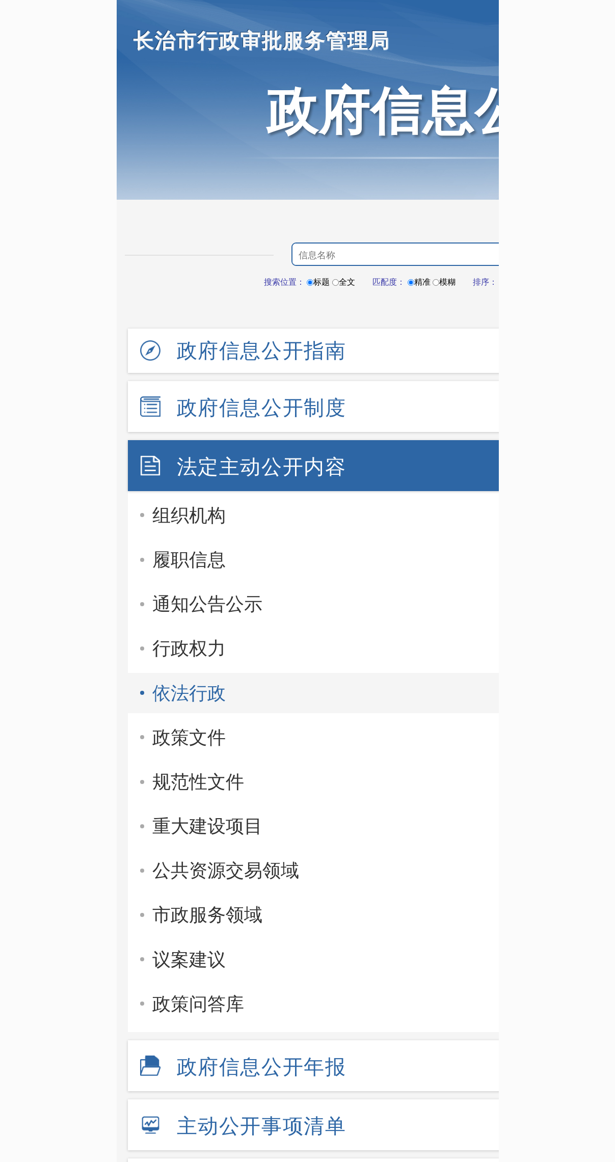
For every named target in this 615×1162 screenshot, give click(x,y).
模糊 (444, 282)
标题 (318, 282)
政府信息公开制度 (261, 407)
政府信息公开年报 (261, 1067)
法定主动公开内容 (261, 466)
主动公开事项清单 (261, 1126)
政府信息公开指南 (261, 350)
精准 (419, 282)
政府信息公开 (422, 111)
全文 (343, 282)
